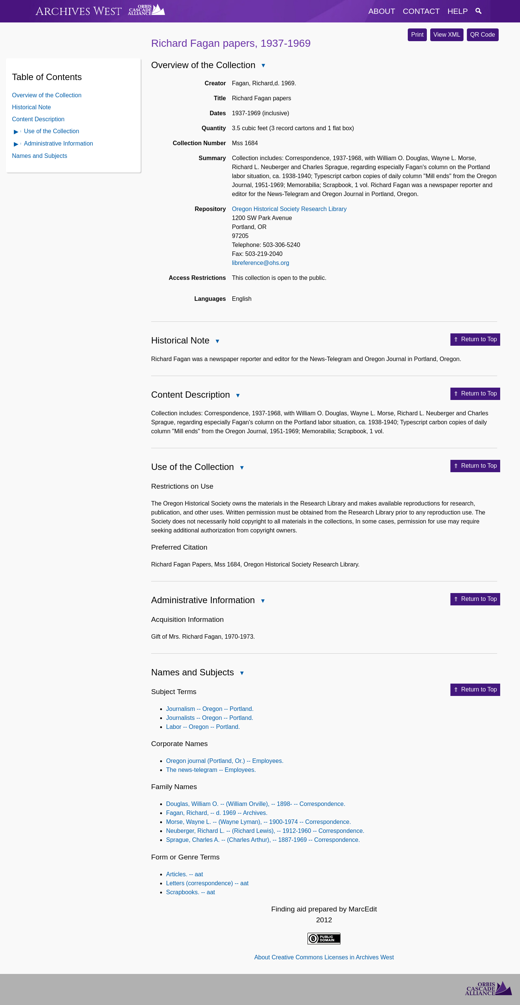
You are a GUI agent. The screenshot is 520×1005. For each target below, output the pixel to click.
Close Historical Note (216, 342)
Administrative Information (58, 143)
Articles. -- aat (184, 874)
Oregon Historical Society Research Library (289, 209)
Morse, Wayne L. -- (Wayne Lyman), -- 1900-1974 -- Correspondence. (258, 822)
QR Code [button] (482, 34)
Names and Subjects (39, 156)
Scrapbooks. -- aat (190, 892)
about (381, 11)
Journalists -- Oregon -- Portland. (209, 718)
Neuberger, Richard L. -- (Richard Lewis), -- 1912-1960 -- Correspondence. (265, 831)
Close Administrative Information (262, 601)
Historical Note (31, 107)
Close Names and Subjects (241, 674)
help (457, 11)
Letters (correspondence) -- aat (207, 883)
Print (417, 34)
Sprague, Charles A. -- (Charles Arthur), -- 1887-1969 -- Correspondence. (263, 840)
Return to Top (475, 339)
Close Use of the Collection (241, 468)
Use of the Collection (51, 131)
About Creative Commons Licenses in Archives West (324, 957)
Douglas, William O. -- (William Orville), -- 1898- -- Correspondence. (255, 804)
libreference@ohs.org (260, 263)
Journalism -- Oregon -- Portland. (210, 709)
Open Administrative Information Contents (16, 145)
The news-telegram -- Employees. (211, 770)
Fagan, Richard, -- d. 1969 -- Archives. (216, 813)
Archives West (79, 11)
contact (421, 11)
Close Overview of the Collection (263, 66)
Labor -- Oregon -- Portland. (203, 727)
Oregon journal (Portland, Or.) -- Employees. (225, 761)
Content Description (38, 119)
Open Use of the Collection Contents (16, 132)
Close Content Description (237, 396)
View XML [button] (447, 34)
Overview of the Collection (47, 95)
